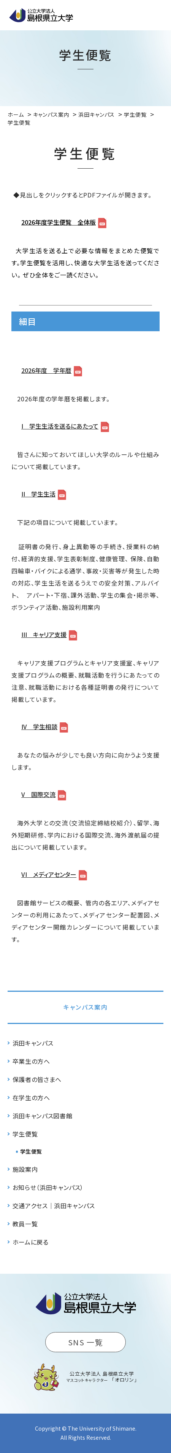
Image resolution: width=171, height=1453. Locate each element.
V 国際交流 (38, 794)
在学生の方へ (31, 1097)
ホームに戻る (31, 1241)
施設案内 (25, 1169)
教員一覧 (25, 1223)
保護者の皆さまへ (37, 1079)
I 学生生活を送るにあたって (59, 426)
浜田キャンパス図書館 (42, 1115)
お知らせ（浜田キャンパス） (48, 1187)
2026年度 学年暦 (46, 370)
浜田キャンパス (33, 1042)
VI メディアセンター (48, 874)
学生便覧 (25, 1133)
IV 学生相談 (39, 726)
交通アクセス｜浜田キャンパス (54, 1205)
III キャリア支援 (43, 634)
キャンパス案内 (85, 1006)
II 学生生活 (38, 493)
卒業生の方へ (31, 1061)
